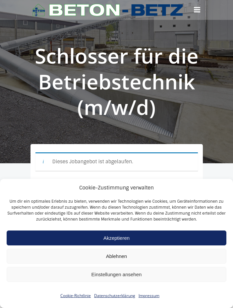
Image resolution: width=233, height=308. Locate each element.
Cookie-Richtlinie (75, 302)
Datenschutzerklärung (114, 302)
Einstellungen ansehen (116, 280)
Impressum (149, 302)
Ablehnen (116, 262)
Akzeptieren (116, 244)
